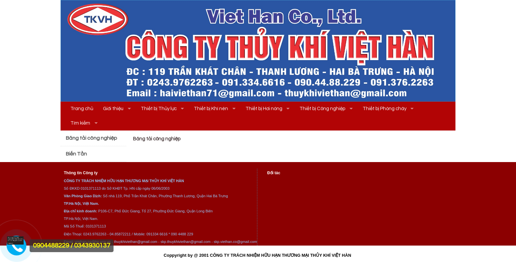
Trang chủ (81, 108)
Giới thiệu (113, 108)
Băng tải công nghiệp (91, 138)
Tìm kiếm (80, 123)
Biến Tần (76, 153)
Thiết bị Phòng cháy (384, 108)
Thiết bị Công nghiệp (322, 108)
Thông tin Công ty (81, 173)
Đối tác (273, 173)
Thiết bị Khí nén (211, 108)
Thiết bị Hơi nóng (263, 108)
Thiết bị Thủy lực (159, 108)
